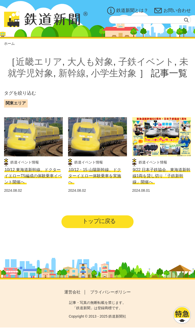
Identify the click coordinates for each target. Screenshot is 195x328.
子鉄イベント (146, 61)
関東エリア (16, 103)
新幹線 (72, 73)
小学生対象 (114, 73)
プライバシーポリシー (110, 292)
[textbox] (150, 20)
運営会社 (72, 292)
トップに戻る (99, 221)
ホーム (9, 43)
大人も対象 (90, 61)
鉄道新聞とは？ (127, 10)
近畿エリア (39, 61)
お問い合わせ (172, 10)
